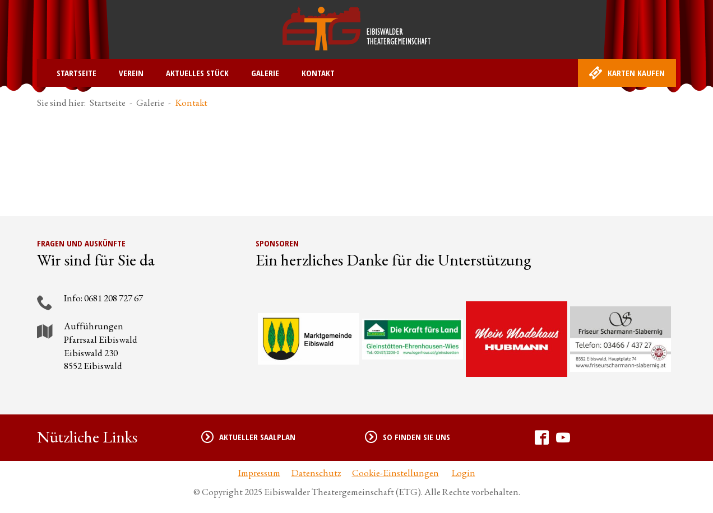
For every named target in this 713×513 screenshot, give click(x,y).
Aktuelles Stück (197, 72)
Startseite (76, 72)
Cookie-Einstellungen (395, 473)
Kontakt (318, 72)
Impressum (259, 473)
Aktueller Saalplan (248, 437)
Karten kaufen (627, 72)
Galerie (265, 72)
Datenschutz (316, 473)
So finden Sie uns (407, 437)
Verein (131, 72)
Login (463, 473)
